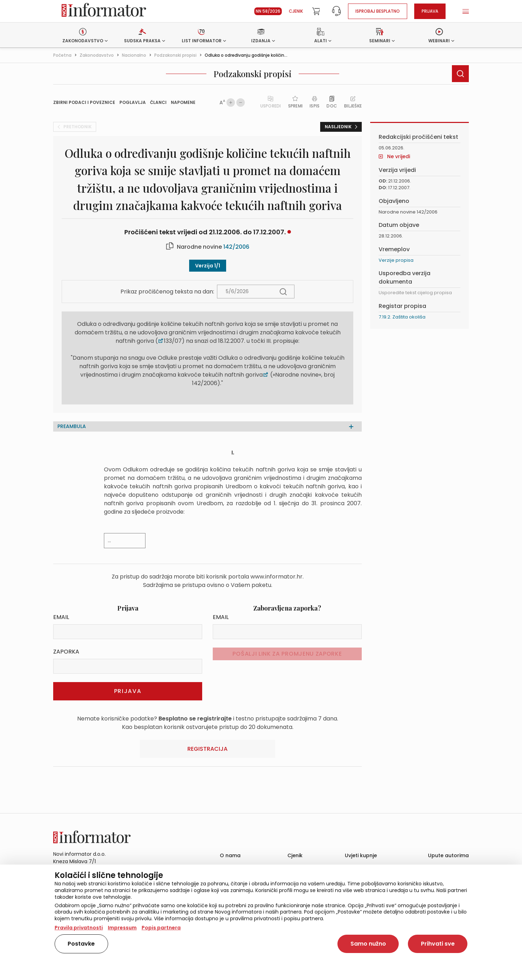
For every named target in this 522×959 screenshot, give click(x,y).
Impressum (122, 927)
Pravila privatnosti (79, 927)
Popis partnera (161, 927)
